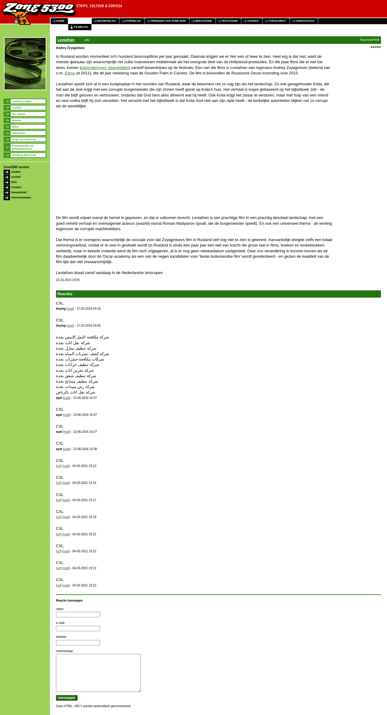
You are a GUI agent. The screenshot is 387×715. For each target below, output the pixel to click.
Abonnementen (21, 197)
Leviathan (65, 40)
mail (70, 308)
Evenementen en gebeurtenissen (23, 147)
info (86, 40)
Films (15, 126)
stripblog (133, 20)
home (60, 20)
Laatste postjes (22, 101)
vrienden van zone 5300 (168, 20)
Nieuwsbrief (19, 192)
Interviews (18, 133)
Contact (16, 187)
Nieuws (16, 120)
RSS (14, 182)
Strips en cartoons (24, 139)
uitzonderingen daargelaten (105, 67)
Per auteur (18, 114)
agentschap (304, 20)
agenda (253, 20)
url (58, 466)
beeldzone (203, 20)
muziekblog (106, 20)
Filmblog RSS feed (24, 155)
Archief (16, 107)
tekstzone (229, 20)
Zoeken (16, 171)
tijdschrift (277, 20)
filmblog (81, 26)
